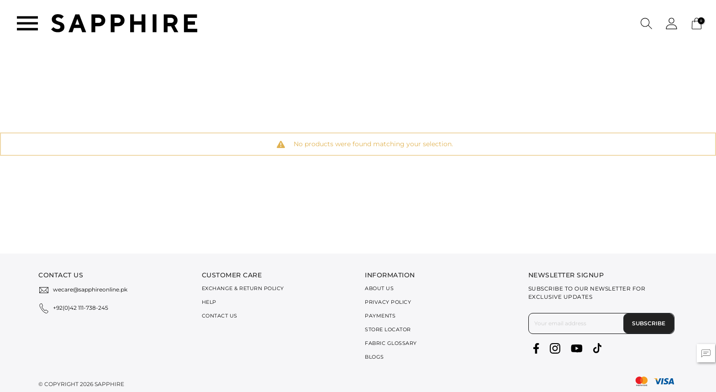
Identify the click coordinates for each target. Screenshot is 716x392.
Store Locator (388, 329)
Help (209, 302)
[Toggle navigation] (27, 23)
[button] (646, 23)
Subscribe (648, 323)
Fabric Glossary (391, 343)
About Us (379, 288)
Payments (380, 316)
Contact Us (219, 316)
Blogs (374, 357)
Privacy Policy (388, 302)
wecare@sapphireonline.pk (90, 289)
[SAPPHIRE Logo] (124, 22)
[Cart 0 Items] (696, 22)
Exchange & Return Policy (243, 288)
